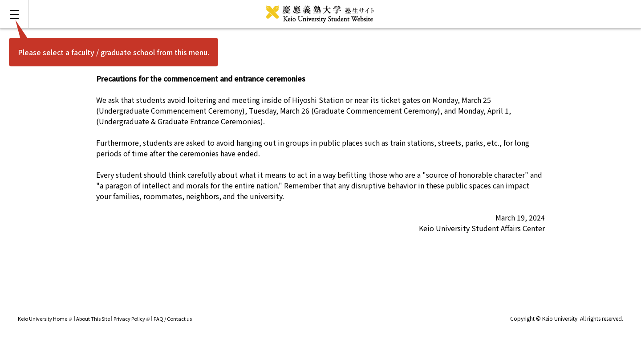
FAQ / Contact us (173, 318)
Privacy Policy (132, 318)
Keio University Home (45, 318)
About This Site (93, 318)
